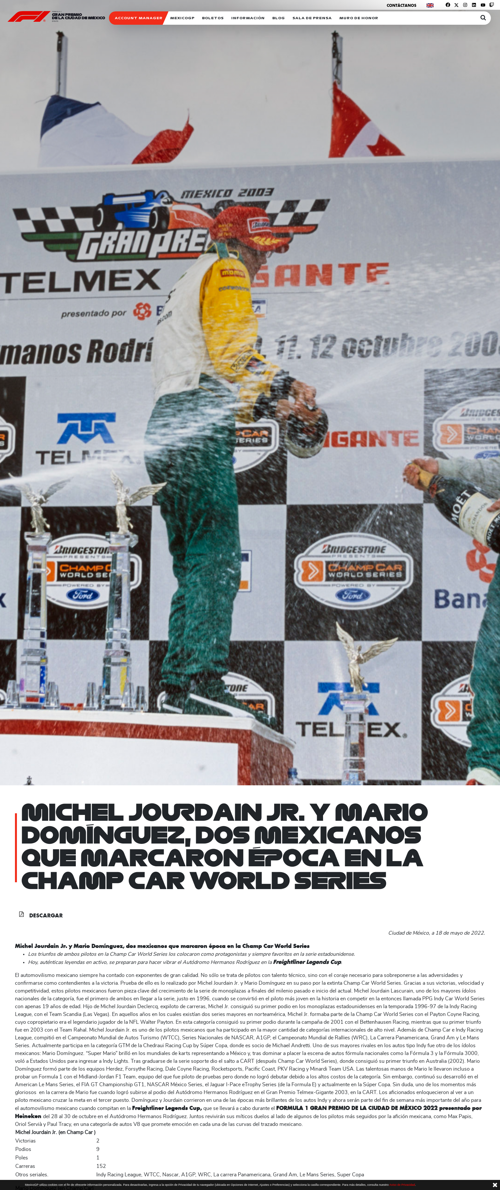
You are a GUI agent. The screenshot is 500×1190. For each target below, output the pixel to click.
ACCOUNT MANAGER (139, 18)
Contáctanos (401, 5)
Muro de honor (358, 18)
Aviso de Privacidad (402, 1184)
